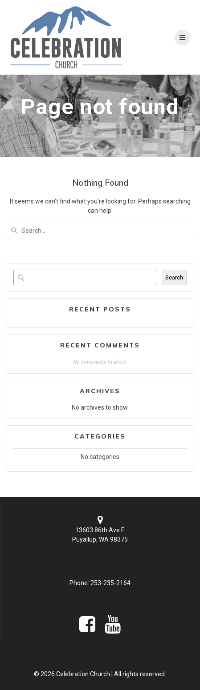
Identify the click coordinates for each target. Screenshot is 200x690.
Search (174, 277)
